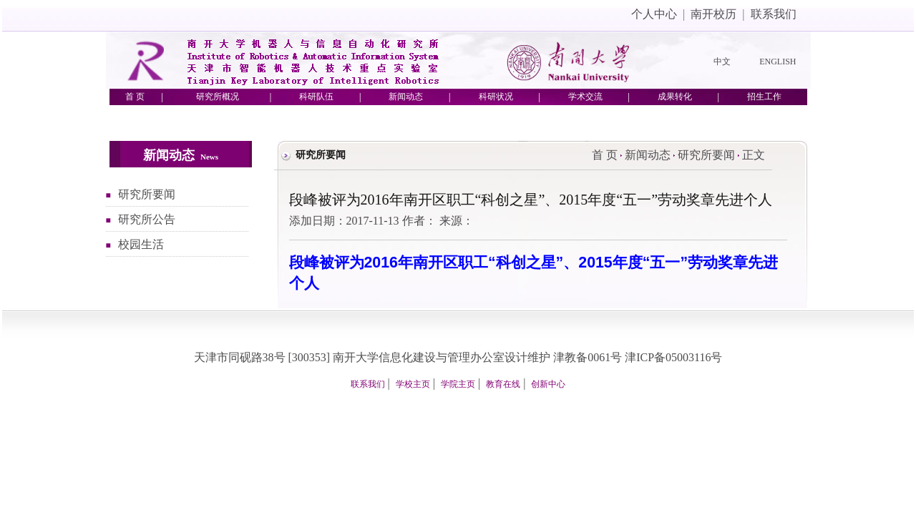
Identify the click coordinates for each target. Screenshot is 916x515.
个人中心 (654, 14)
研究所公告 (146, 219)
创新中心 (548, 384)
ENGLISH (777, 62)
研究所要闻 (146, 194)
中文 (722, 62)
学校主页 (413, 384)
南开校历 (713, 14)
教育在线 (503, 384)
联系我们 (773, 14)
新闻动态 (648, 155)
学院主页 (458, 384)
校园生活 (141, 244)
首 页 (605, 155)
